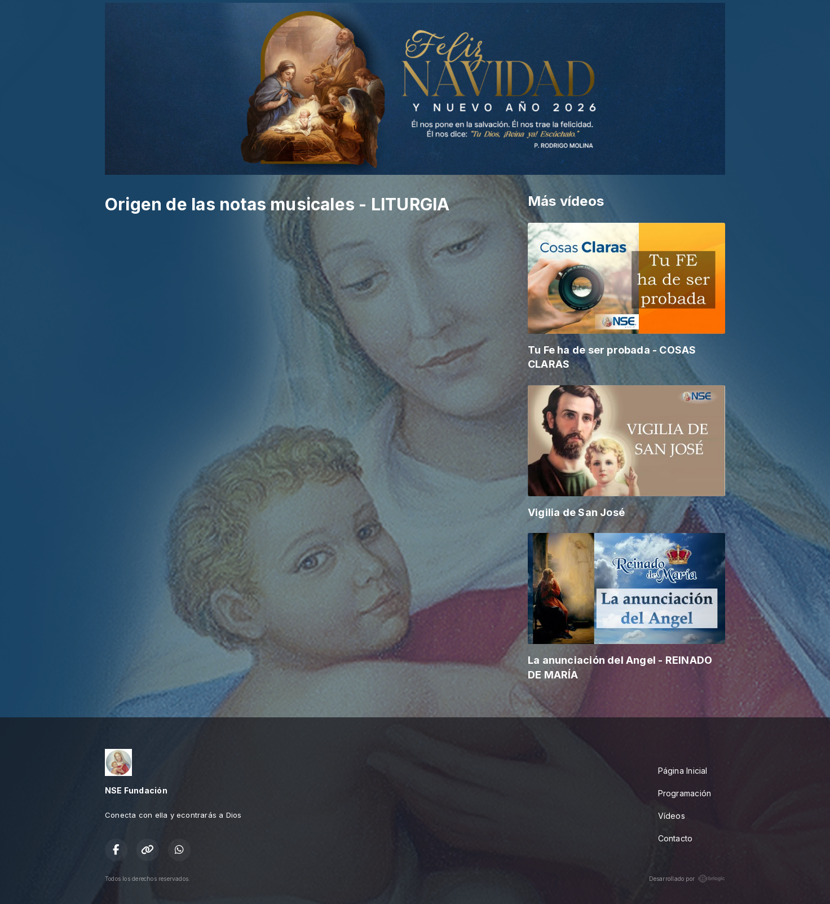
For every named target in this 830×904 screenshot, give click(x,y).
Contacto (675, 838)
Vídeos (671, 816)
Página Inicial (683, 770)
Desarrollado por (687, 879)
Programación (685, 793)
